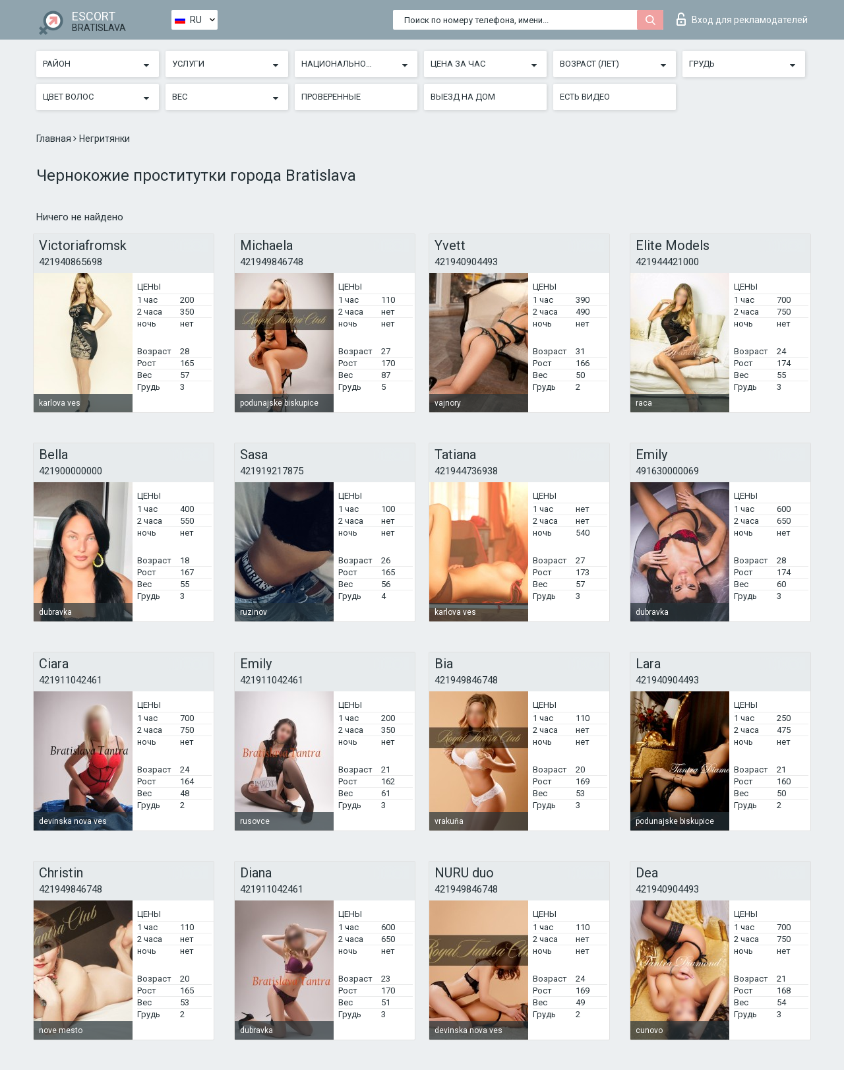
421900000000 (70, 471)
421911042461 (70, 680)
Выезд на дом (463, 97)
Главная (54, 138)
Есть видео (585, 97)
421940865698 (70, 262)
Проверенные (331, 97)
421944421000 (667, 262)
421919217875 (271, 471)
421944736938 (466, 471)
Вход (742, 19)
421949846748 (271, 262)
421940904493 (466, 262)
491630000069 (667, 471)
